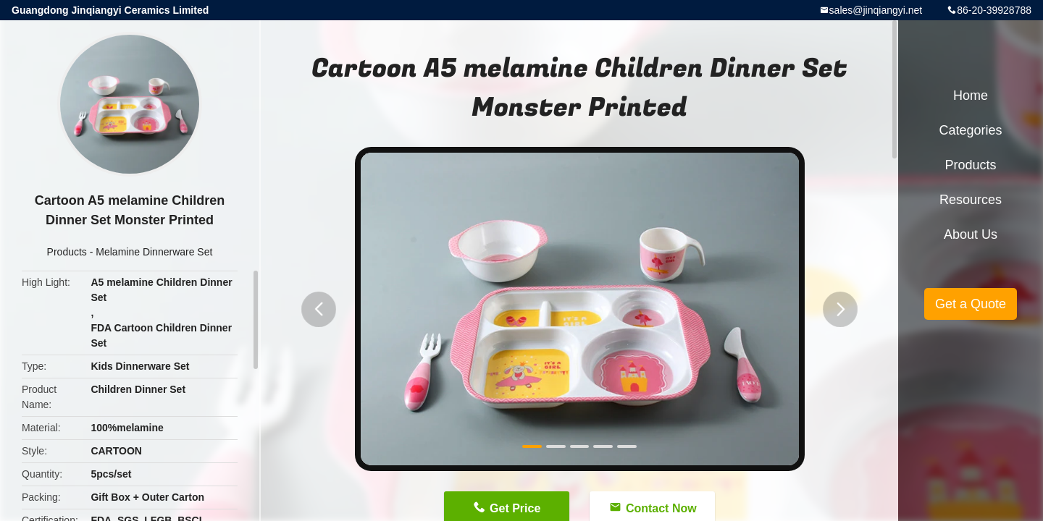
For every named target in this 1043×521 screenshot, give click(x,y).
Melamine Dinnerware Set (154, 252)
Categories (970, 130)
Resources (970, 199)
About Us (970, 234)
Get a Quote (970, 304)
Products (67, 252)
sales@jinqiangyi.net (876, 10)
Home (970, 95)
